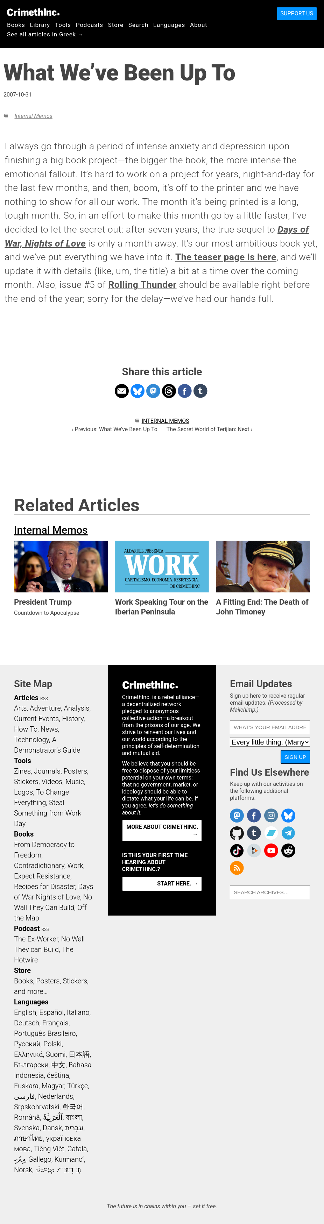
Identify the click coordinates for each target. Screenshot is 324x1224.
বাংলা (74, 1117)
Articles (26, 697)
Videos (52, 781)
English (25, 1012)
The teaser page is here (225, 257)
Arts (20, 708)
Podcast (27, 928)
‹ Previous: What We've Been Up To (114, 429)
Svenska (27, 1128)
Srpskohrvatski (36, 1107)
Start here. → (177, 883)
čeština (58, 1075)
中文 (58, 1065)
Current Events (36, 718)
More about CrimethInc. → (162, 830)
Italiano (78, 1012)
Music (74, 781)
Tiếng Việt (49, 1149)
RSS (44, 698)
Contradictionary (39, 865)
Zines (22, 771)
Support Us (297, 13)
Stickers (26, 781)
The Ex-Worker (36, 939)
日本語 (79, 1054)
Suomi (55, 1054)
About (198, 24)
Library (40, 24)
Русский (27, 1044)
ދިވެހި (19, 1159)
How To (25, 729)
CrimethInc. (33, 12)
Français (55, 1023)
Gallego (39, 1159)
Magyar (53, 1086)
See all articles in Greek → (45, 34)
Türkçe (77, 1086)
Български (31, 1065)
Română (27, 1117)
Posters (75, 771)
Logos (23, 792)
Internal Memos (33, 116)
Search (138, 24)
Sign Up (295, 757)
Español (51, 1012)
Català (77, 1149)
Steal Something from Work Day (47, 813)
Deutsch (26, 1023)
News (49, 729)
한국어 (72, 1107)
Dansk (52, 1128)
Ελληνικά (28, 1054)
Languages (169, 24)
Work (75, 865)
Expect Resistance (42, 876)
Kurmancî (69, 1159)
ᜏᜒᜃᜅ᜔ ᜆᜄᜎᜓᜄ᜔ (58, 1170)
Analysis (76, 708)
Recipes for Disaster (44, 886)
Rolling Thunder (142, 284)
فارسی (24, 1096)
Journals (47, 771)
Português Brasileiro (45, 1033)
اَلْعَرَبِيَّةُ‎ (53, 1117)
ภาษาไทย (28, 1138)
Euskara (26, 1086)
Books (16, 24)
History (73, 718)
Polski (52, 1044)
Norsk (23, 1170)
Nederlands (55, 1096)
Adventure (45, 708)
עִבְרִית (74, 1128)
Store (116, 24)
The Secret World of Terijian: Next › (209, 429)
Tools (63, 24)
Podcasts (89, 24)
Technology (31, 739)
